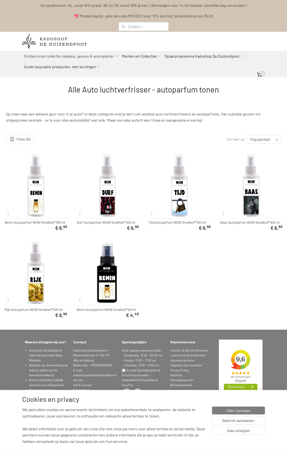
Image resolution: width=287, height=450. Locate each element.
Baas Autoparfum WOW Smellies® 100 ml (249, 222)
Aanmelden (84, 405)
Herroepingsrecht (182, 380)
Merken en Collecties (141, 56)
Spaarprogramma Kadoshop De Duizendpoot (204, 56)
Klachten (176, 375)
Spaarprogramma (182, 360)
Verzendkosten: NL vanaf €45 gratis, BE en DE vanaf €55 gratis (94, 5)
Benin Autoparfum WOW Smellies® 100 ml (35, 222)
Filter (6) (19, 139)
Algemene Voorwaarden (186, 365)
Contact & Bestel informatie (189, 350)
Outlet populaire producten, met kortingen (62, 66)
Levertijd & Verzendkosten (188, 355)
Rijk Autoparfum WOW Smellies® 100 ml (33, 309)
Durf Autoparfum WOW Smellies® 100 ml (106, 222)
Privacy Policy (179, 370)
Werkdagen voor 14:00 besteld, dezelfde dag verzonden (198, 5)
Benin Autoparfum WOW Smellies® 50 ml (106, 309)
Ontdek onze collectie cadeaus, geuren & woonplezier (71, 56)
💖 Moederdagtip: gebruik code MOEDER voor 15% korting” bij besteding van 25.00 (143, 15)
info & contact (82, 385)
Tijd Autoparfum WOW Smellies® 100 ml (177, 222)
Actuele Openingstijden (141, 370)
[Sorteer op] (264, 139)
